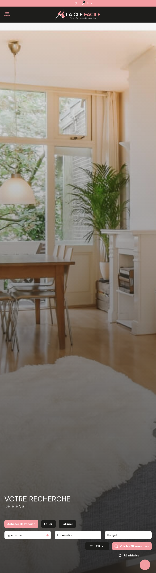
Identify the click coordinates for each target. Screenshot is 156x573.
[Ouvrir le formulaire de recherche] (97, 549)
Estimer (67, 527)
